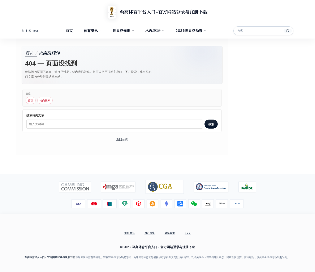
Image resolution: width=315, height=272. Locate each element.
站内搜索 (44, 100)
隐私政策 (170, 232)
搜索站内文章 (35, 115)
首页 (29, 52)
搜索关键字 (233, 26)
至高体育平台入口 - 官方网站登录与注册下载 (163, 12)
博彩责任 (129, 232)
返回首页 (122, 139)
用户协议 (149, 232)
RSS (188, 232)
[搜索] (288, 31)
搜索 (211, 124)
